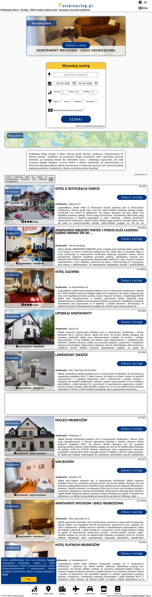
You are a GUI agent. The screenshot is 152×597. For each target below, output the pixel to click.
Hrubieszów (12, 191)
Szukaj (76, 119)
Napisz (148, 595)
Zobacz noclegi (132, 197)
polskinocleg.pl (76, 5)
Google (51, 560)
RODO (5, 574)
